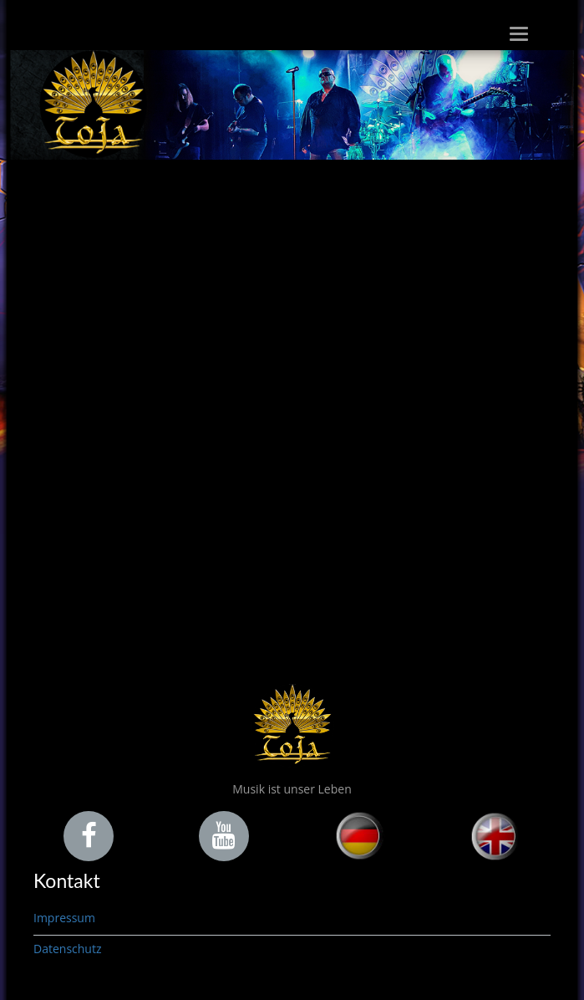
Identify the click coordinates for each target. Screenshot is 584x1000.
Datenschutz (67, 949)
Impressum (64, 918)
